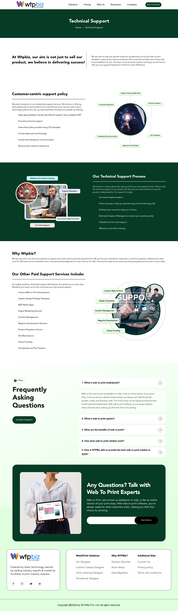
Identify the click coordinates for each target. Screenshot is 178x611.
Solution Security (120, 562)
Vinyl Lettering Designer (89, 573)
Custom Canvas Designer (90, 567)
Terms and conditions (149, 573)
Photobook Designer (87, 578)
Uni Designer (83, 562)
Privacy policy (145, 567)
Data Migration (119, 573)
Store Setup (118, 567)
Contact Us (144, 562)
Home (78, 28)
